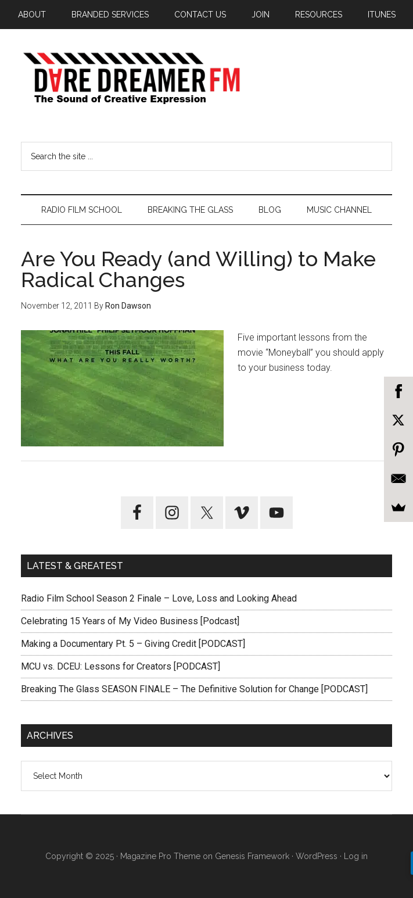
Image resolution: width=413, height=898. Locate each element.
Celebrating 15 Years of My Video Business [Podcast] (130, 621)
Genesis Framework (252, 856)
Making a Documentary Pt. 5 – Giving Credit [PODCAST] (133, 643)
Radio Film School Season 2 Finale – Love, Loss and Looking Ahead (159, 598)
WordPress (316, 856)
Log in (356, 856)
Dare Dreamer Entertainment (207, 78)
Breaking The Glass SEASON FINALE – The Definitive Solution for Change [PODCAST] (194, 689)
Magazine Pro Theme (160, 856)
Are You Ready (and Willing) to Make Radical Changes (198, 269)
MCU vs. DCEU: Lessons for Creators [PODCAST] (120, 666)
